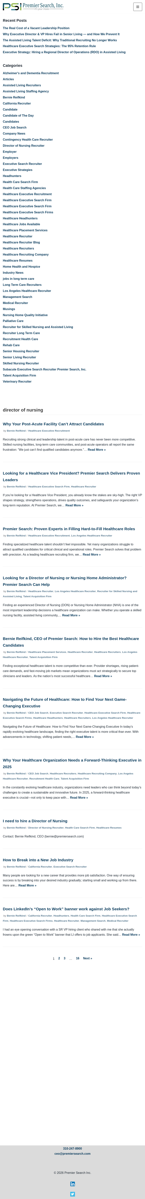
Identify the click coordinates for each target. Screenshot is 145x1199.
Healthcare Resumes (17, 260)
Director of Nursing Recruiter (23, 145)
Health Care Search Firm (20, 182)
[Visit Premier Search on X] (72, 1195)
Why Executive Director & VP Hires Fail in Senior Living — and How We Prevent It (61, 34)
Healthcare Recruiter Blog (21, 242)
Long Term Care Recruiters (22, 284)
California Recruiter (17, 103)
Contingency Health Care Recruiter (28, 139)
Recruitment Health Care (20, 339)
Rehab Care (11, 345)
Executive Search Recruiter (22, 163)
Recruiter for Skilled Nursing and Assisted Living (38, 327)
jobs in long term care (18, 278)
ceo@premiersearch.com (73, 1153)
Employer (10, 151)
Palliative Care (13, 321)
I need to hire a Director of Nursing (35, 821)
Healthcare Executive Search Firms (28, 212)
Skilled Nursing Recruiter (21, 363)
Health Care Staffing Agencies (24, 188)
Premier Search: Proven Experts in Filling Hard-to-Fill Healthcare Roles (69, 529)
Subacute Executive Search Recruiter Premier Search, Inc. (44, 369)
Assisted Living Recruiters (22, 85)
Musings (9, 309)
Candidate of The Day (18, 115)
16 (77, 958)
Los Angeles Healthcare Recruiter (27, 290)
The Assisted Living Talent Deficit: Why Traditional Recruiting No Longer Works (60, 40)
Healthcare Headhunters (20, 218)
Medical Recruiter (15, 303)
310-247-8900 (72, 1148)
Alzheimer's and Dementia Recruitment (31, 73)
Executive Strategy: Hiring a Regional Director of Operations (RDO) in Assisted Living (64, 52)
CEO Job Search (14, 127)
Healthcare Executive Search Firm (27, 200)
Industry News (13, 272)
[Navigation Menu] (137, 7)
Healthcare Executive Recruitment (27, 194)
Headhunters (12, 176)
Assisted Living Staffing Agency (26, 91)
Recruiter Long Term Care (21, 333)
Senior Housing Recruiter (21, 351)
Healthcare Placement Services (25, 230)
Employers (10, 157)
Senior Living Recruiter (19, 357)
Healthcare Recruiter (17, 236)
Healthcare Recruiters (18, 248)
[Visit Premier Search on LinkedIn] (72, 1185)
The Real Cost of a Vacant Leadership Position (36, 28)
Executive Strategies (17, 170)
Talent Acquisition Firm (19, 375)
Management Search (17, 297)
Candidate (10, 109)
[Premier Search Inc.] (33, 7)
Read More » (97, 449)
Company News (14, 133)
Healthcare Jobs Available (21, 224)
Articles (8, 79)
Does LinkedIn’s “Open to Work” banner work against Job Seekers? (66, 909)
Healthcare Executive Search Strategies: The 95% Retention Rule (49, 46)
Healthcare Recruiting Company (26, 254)
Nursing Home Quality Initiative (25, 315)
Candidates (11, 121)
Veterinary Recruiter (17, 381)
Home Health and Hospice (21, 266)
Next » (87, 958)
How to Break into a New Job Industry (38, 860)
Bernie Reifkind (14, 97)
